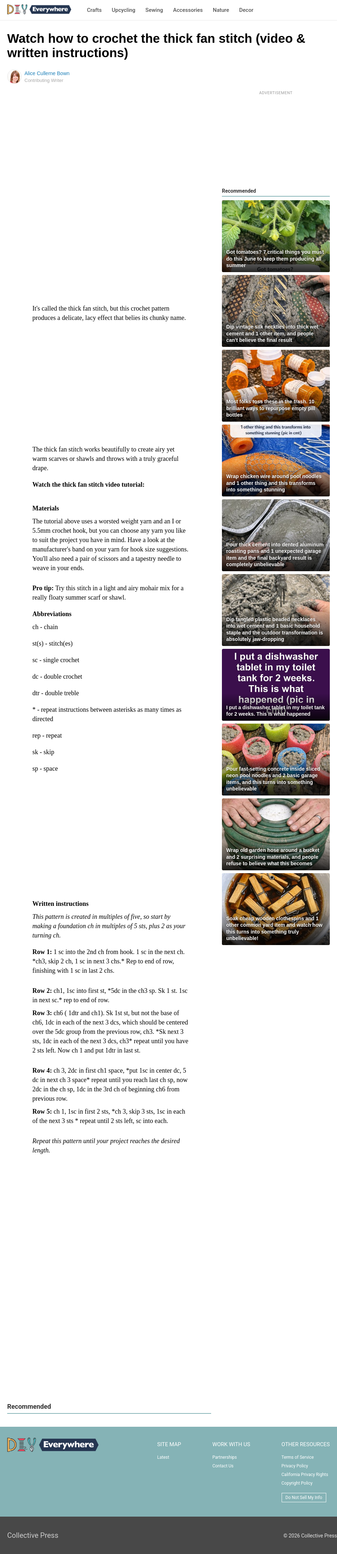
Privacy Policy (295, 1465)
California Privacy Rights (305, 1474)
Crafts (94, 10)
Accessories (187, 10)
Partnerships (224, 1457)
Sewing (154, 10)
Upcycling (124, 10)
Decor (246, 10)
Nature (221, 10)
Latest (163, 1457)
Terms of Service (298, 1457)
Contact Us (222, 1465)
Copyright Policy (297, 1483)
